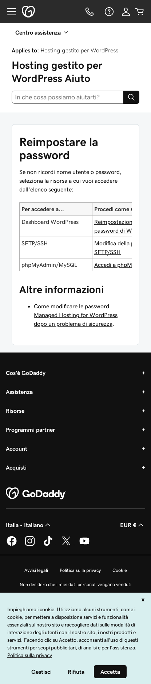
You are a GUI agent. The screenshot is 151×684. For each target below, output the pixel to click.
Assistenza (19, 392)
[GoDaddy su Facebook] (11, 544)
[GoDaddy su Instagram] (30, 544)
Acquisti (16, 467)
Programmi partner (30, 429)
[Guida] (108, 11)
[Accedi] (126, 12)
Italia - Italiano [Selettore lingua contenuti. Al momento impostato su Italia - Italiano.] (29, 525)
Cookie (119, 570)
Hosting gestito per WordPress (79, 50)
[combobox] (67, 97)
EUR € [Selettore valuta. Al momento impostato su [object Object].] (132, 525)
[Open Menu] (9, 12)
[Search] (131, 97)
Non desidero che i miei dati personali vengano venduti (75, 584)
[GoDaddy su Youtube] (84, 544)
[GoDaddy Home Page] (36, 493)
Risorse (15, 411)
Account (16, 448)
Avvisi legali (36, 570)
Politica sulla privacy (80, 570)
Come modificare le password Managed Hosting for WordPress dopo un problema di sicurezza (76, 315)
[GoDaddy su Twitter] (66, 544)
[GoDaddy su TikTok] (48, 544)
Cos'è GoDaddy (25, 373)
